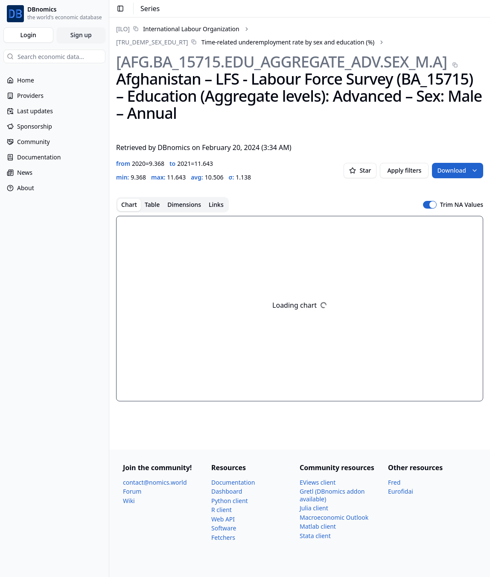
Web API (223, 519)
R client (221, 510)
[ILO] (123, 29)
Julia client (314, 508)
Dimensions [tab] (184, 204)
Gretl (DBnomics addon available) (332, 495)
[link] (177, 28)
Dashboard (226, 491)
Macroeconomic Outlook (334, 517)
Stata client (315, 536)
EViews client (317, 482)
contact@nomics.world (155, 482)
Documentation (233, 482)
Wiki (129, 501)
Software (223, 528)
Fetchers (223, 537)
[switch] (430, 205)
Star (360, 170)
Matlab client (318, 526)
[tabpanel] (299, 308)
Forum (132, 491)
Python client (229, 501)
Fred (394, 482)
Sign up (81, 35)
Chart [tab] (129, 204)
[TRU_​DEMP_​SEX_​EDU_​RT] (152, 42)
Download (457, 170)
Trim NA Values (461, 205)
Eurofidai (400, 491)
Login (28, 35)
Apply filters (404, 170)
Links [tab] (216, 204)
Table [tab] (152, 204)
